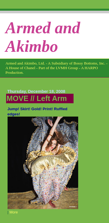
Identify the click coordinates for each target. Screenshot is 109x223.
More (13, 212)
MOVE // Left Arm (37, 98)
